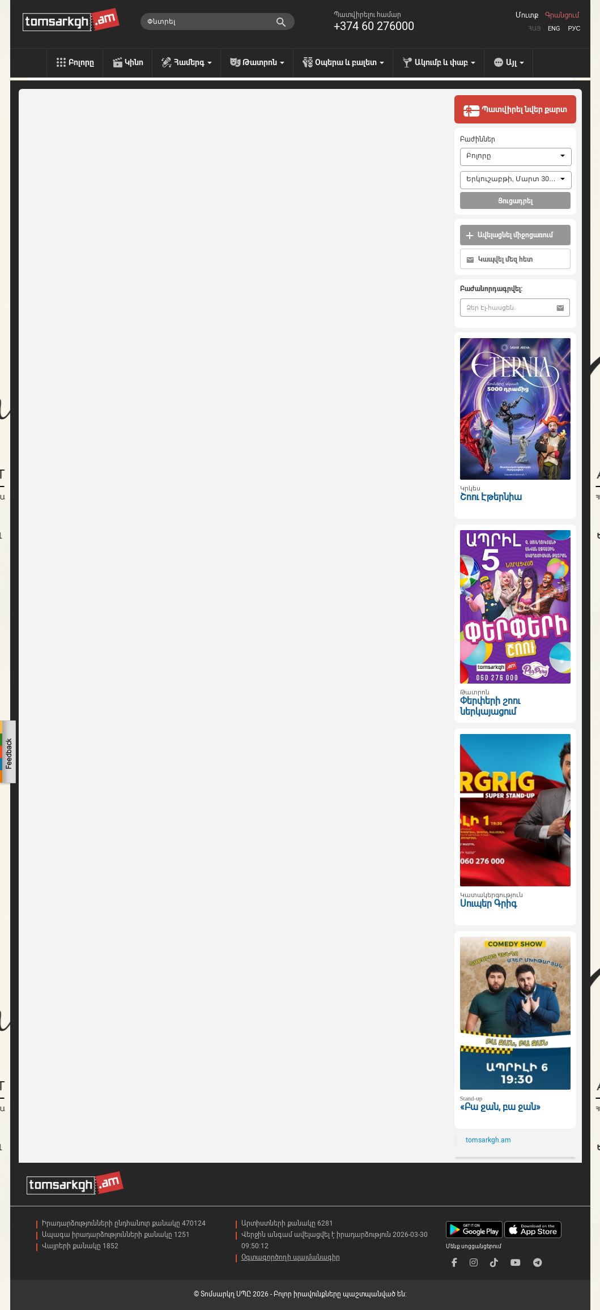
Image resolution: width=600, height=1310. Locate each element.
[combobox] (516, 157)
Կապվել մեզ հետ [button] (499, 259)
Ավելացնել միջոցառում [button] (509, 235)
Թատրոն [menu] (263, 62)
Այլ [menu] (515, 62)
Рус (574, 28)
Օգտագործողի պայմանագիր (290, 1257)
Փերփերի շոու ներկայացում (490, 706)
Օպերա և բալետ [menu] (349, 62)
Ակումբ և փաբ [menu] (445, 62)
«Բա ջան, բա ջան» (500, 1107)
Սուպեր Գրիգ (488, 903)
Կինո (134, 62)
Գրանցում (562, 15)
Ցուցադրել (515, 201)
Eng (554, 28)
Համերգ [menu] (193, 62)
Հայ (534, 28)
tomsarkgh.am (488, 1140)
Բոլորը (81, 62)
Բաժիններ (477, 139)
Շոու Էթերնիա (491, 497)
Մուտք (527, 15)
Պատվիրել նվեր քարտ (515, 110)
